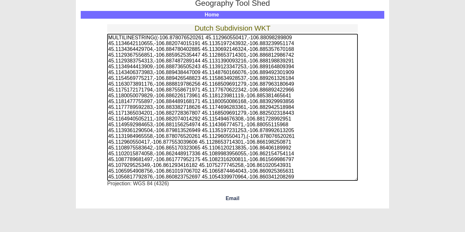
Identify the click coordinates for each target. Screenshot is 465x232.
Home (212, 14)
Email (233, 198)
